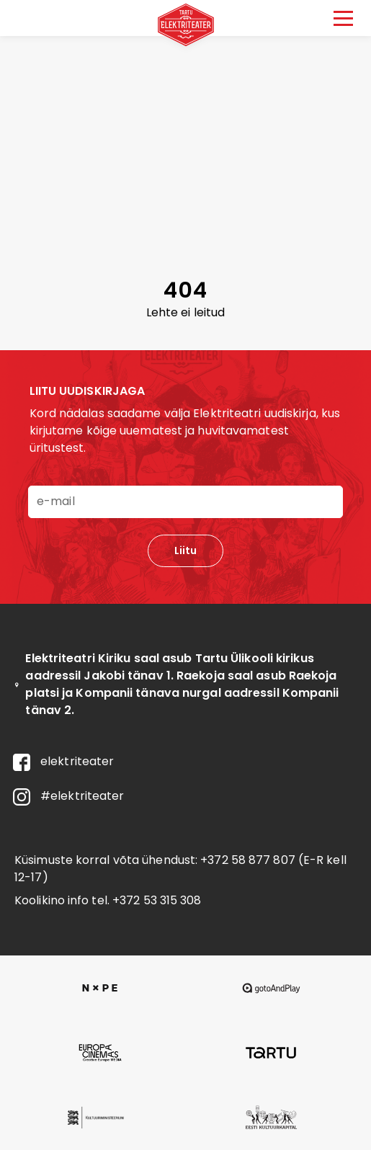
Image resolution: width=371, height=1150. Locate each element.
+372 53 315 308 (157, 900)
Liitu (185, 550)
